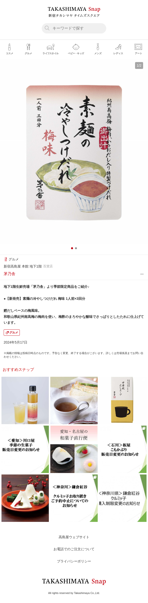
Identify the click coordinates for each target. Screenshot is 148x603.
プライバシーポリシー (74, 561)
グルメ (13, 332)
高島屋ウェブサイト (74, 537)
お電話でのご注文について (74, 549)
